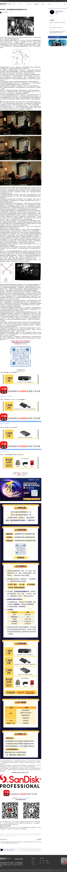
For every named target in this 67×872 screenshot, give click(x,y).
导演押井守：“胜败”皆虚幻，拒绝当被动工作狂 (57, 23)
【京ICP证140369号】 (3, 870)
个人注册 (59, 1)
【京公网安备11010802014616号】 (35, 870)
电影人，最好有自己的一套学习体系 (56, 27)
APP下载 (6, 1)
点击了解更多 (39, 839)
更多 (64, 20)
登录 (54, 1)
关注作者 (57, 37)
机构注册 (64, 1)
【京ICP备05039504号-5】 (11, 870)
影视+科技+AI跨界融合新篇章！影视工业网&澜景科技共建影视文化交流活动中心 (57, 32)
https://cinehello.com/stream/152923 (10, 836)
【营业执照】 (43, 870)
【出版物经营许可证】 (48, 870)
